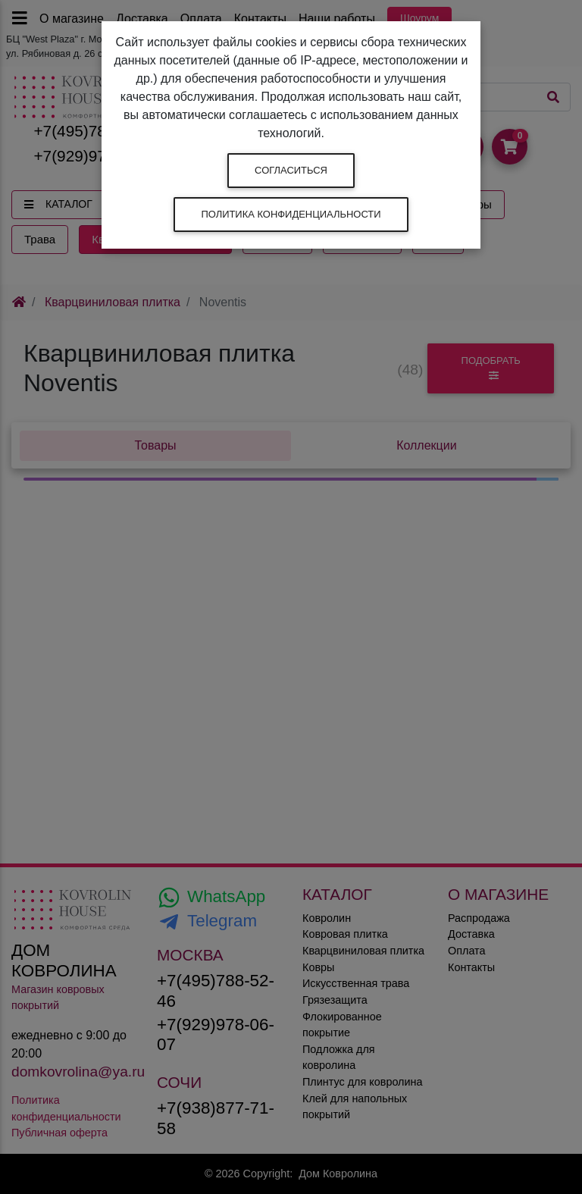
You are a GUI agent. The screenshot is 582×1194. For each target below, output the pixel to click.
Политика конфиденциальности (290, 214)
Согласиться (291, 170)
